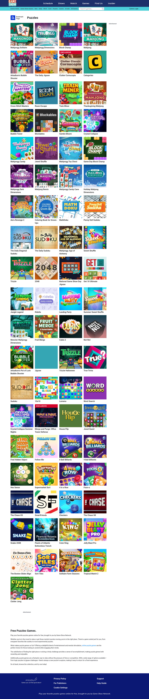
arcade (67, 8)
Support (100, 678)
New (36, 8)
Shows (61, 3)
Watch (73, 3)
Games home (14, 8)
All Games (74, 8)
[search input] (90, 8)
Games (85, 3)
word (45, 8)
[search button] (102, 8)
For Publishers (60, 683)
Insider (111, 3)
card (49, 8)
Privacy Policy (60, 678)
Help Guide (101, 683)
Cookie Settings (61, 687)
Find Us (99, 3)
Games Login (133, 9)
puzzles (55, 8)
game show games (26, 8)
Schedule (48, 3)
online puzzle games (89, 645)
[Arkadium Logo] (31, 680)
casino (61, 8)
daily (40, 8)
